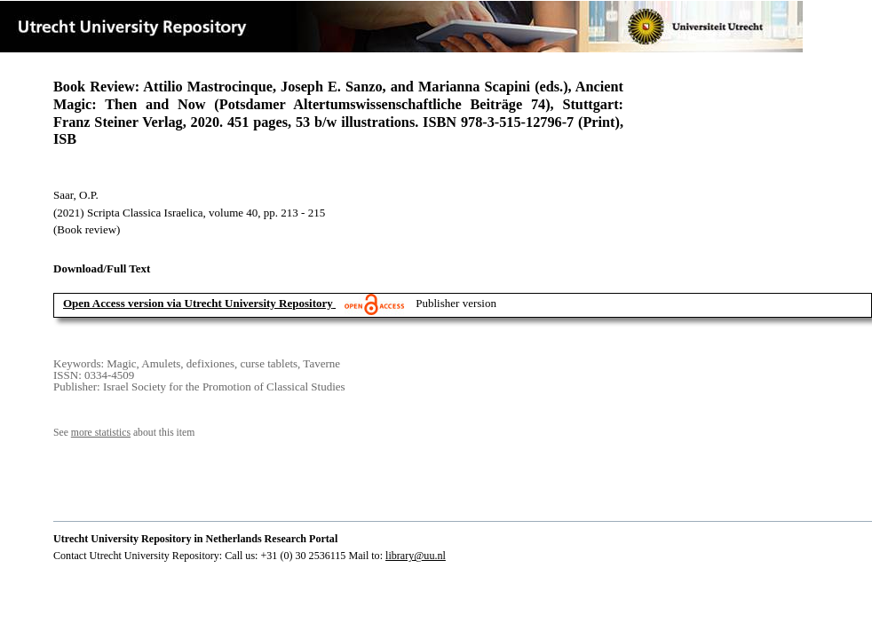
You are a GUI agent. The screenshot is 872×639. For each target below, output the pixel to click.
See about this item (123, 432)
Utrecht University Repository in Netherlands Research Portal (195, 538)
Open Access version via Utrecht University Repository (198, 303)
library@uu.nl (415, 555)
